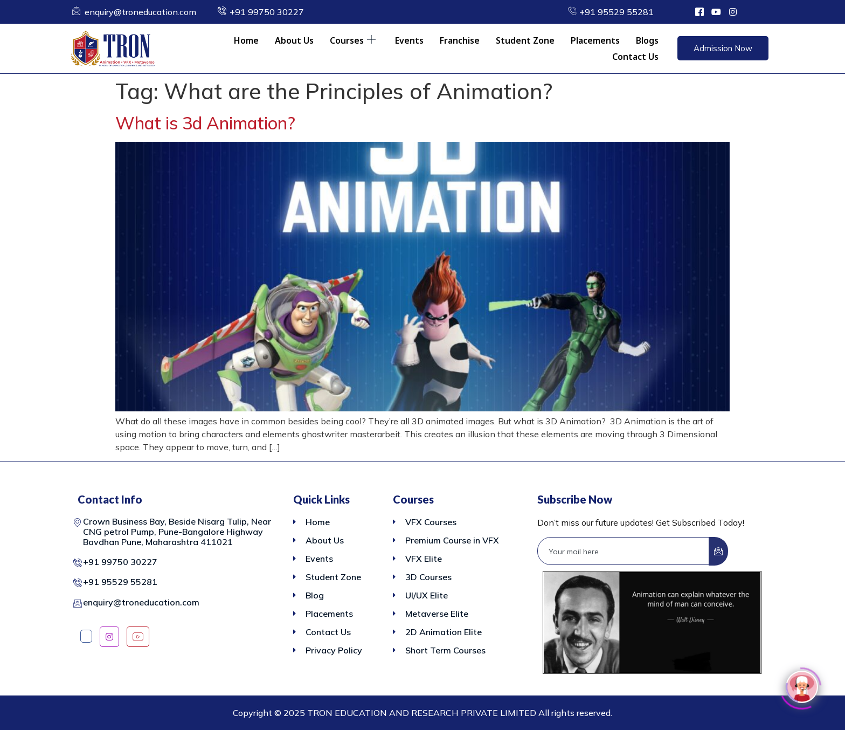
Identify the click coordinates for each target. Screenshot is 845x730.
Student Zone (525, 40)
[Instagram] (109, 636)
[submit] (718, 551)
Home (246, 40)
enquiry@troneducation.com (141, 602)
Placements (595, 40)
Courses (353, 40)
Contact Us (635, 57)
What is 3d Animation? (205, 123)
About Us (294, 40)
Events (409, 40)
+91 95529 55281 (120, 581)
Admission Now (723, 48)
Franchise (460, 40)
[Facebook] (86, 636)
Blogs (647, 40)
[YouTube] (138, 636)
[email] (623, 551)
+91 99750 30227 (120, 561)
